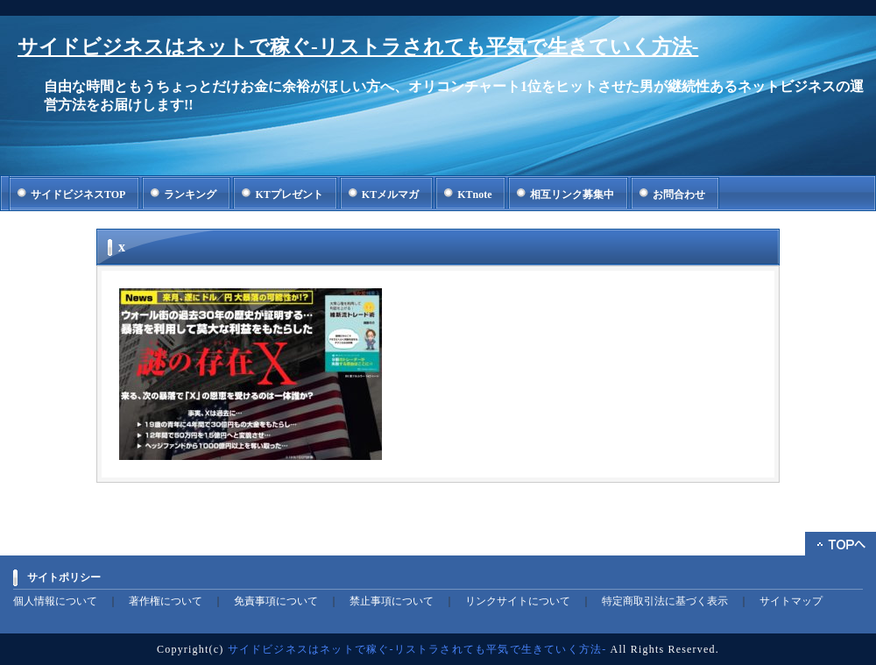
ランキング (190, 194)
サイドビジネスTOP (78, 194)
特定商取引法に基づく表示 (665, 601)
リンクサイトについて (517, 601)
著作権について (165, 601)
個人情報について (55, 601)
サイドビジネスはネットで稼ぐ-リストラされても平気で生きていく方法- (358, 47)
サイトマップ (791, 601)
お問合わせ (679, 194)
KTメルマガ (390, 194)
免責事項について (276, 601)
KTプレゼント (288, 194)
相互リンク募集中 (572, 194)
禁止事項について (392, 601)
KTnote (474, 194)
